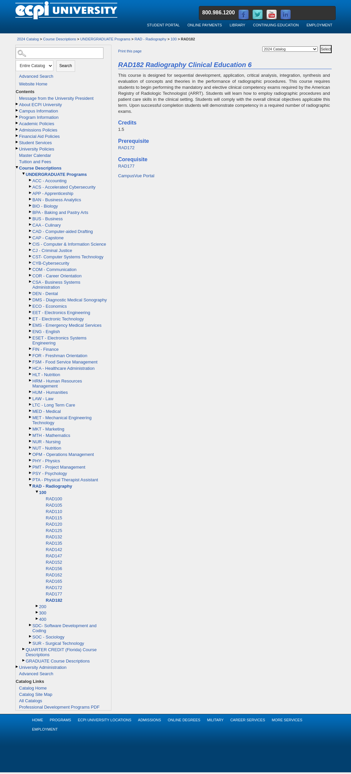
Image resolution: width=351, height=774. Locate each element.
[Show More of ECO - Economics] (30, 305)
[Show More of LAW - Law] (30, 398)
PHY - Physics (46, 460)
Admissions (149, 720)
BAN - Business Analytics (56, 199)
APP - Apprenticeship (52, 193)
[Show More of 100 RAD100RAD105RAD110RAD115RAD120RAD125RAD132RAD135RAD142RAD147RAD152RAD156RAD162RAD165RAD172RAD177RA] (37, 491)
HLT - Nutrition (46, 374)
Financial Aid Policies (39, 136)
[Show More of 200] (37, 605)
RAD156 (54, 568)
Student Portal (163, 25)
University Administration (42, 667)
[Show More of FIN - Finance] (30, 348)
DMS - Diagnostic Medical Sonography (69, 299)
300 (42, 612)
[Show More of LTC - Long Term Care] (30, 404)
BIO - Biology (45, 206)
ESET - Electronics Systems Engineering (59, 340)
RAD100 (54, 498)
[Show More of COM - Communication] (30, 268)
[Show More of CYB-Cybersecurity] (30, 262)
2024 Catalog (28, 39)
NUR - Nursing (46, 441)
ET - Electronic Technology (58, 318)
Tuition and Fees (35, 161)
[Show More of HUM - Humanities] (30, 391)
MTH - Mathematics (51, 435)
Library (237, 25)
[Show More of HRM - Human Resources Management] (30, 380)
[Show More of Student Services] (17, 142)
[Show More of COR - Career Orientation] (30, 275)
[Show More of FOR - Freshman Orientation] (30, 354)
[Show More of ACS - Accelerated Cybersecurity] (30, 186)
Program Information (39, 117)
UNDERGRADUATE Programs (105, 39)
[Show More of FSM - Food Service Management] (30, 361)
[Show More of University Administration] (17, 666)
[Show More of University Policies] (17, 148)
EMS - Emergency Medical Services (66, 325)
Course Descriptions (59, 39)
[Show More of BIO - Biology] (30, 205)
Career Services (247, 720)
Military (215, 720)
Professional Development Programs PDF (59, 707)
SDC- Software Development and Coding (64, 628)
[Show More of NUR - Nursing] (30, 441)
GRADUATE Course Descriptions (58, 661)
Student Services (35, 142)
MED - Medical (46, 411)
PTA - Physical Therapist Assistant (65, 479)
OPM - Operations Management (63, 454)
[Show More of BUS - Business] (30, 218)
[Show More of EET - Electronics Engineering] (30, 311)
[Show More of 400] (37, 618)
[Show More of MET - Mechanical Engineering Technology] (30, 417)
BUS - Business (47, 218)
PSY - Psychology (49, 473)
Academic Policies (36, 123)
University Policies (36, 149)
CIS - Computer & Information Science (69, 244)
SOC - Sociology (48, 636)
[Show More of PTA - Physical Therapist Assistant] (30, 479)
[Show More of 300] (37, 612)
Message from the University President (56, 98)
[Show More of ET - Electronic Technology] (30, 318)
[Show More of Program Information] (17, 116)
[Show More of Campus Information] (17, 110)
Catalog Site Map (35, 694)
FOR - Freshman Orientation (59, 355)
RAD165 (54, 581)
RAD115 (54, 517)
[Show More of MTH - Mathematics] (30, 434)
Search (65, 65)
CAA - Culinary (46, 225)
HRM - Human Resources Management (57, 383)
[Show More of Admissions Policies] (17, 129)
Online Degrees (184, 720)
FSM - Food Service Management (64, 361)
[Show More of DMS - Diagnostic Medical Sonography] (30, 299)
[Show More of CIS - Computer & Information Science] (30, 243)
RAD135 (54, 543)
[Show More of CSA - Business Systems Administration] (30, 281)
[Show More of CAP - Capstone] (30, 237)
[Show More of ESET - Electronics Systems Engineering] (30, 337)
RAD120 (54, 524)
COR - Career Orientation (56, 275)
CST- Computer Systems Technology (67, 256)
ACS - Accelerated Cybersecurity (63, 187)
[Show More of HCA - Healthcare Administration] (30, 367)
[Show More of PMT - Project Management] (30, 466)
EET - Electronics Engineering (61, 312)
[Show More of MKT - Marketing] (30, 428)
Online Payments (205, 25)
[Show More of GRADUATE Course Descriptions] (24, 660)
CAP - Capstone (48, 237)
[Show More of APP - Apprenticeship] (30, 192)
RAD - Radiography (150, 39)
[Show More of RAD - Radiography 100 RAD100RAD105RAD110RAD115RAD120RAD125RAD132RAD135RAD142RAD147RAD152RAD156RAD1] (30, 485)
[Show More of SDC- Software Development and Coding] (30, 624)
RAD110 (54, 511)
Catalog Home (33, 688)
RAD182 (54, 600)
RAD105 (54, 505)
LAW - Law (42, 398)
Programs (60, 720)
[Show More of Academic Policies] (17, 122)
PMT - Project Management (58, 467)
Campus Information (38, 110)
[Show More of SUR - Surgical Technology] (30, 642)
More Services (287, 720)
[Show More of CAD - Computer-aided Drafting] (30, 230)
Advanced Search (36, 76)
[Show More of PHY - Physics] (30, 460)
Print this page (129, 51)
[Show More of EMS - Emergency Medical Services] (30, 324)
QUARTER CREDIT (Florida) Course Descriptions (61, 652)
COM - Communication (54, 269)
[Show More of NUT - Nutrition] (30, 447)
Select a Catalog (319, 44)
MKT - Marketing (48, 429)
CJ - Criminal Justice (52, 250)
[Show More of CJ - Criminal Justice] (30, 249)
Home (37, 720)
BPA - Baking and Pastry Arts (60, 212)
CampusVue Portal (136, 175)
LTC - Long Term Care (53, 405)
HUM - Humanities (50, 392)
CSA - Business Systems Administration (56, 285)
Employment (319, 25)
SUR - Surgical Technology (58, 643)
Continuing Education (276, 25)
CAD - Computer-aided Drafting (62, 231)
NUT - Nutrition (46, 448)
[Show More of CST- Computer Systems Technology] (30, 256)
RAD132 (54, 536)
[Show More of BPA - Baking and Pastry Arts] (30, 211)
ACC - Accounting (49, 180)
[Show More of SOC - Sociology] (30, 636)
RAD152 (54, 562)
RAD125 (54, 530)
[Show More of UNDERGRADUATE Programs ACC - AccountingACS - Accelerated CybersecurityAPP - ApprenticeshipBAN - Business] (24, 173)
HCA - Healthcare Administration (63, 368)
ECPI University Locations (104, 720)
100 (173, 39)
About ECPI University (40, 104)
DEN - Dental (45, 293)
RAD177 (54, 593)
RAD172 (54, 587)
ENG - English (46, 331)
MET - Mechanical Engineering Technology (62, 420)
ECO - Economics (49, 306)
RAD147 (54, 555)
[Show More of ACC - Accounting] (30, 180)
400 (42, 619)
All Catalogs (30, 700)
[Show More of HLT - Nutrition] (30, 373)
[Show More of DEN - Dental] (30, 292)
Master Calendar (35, 155)
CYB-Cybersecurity (50, 263)
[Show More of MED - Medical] (30, 410)
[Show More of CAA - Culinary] (30, 224)
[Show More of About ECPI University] (17, 103)
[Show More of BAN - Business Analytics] (30, 199)
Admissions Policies (38, 130)
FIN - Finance (45, 349)
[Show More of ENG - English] (30, 330)
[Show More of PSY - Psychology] (30, 472)
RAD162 (54, 574)
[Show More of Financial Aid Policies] (17, 135)
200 (42, 606)
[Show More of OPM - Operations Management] (30, 453)
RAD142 (54, 549)
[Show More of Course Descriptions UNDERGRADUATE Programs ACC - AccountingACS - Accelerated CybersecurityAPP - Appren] (17, 167)
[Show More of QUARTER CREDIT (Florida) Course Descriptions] (24, 649)
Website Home (33, 83)
